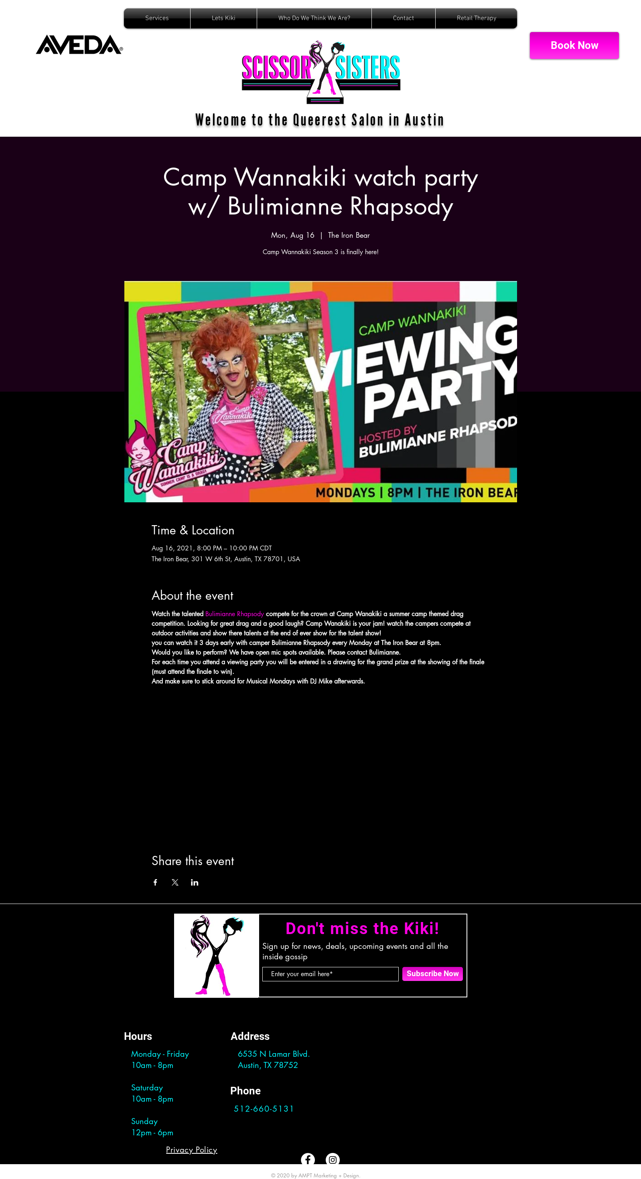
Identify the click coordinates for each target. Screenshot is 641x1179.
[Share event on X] (175, 882)
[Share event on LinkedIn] (195, 882)
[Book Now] (574, 45)
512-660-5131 (264, 1109)
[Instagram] (333, 1160)
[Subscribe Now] (432, 974)
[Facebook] (308, 1160)
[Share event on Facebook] (155, 882)
